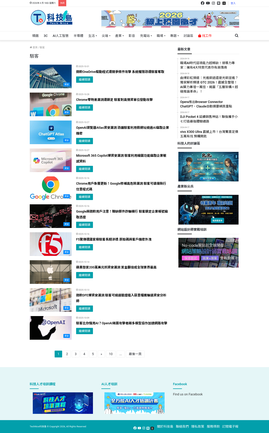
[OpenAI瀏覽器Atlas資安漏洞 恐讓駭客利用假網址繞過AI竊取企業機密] (51, 132)
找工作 (205, 36)
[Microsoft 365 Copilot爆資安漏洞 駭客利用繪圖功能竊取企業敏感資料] (51, 160)
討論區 (188, 36)
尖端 (105, 36)
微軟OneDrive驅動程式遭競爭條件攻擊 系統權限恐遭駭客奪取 (120, 72)
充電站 (145, 36)
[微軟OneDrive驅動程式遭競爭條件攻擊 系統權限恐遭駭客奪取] (51, 76)
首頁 (34, 47)
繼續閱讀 (84, 79)
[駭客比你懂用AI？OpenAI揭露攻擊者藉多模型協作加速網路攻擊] (51, 328)
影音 (132, 36)
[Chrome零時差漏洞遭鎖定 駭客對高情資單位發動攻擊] (51, 104)
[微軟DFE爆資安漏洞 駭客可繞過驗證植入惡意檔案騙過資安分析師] (51, 300)
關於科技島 (165, 426)
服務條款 (213, 426)
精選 (35, 36)
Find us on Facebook (188, 394)
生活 (91, 36)
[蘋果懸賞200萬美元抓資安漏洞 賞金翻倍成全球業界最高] (51, 272)
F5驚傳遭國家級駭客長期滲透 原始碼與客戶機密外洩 (114, 239)
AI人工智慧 (61, 36)
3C (46, 36)
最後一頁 (135, 354)
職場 (160, 36)
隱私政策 (197, 426)
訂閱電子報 (230, 426)
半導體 (78, 36)
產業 (118, 36)
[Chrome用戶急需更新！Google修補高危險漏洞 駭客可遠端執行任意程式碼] (51, 188)
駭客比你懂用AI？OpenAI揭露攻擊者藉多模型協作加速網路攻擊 (121, 323)
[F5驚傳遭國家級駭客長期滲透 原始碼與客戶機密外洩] (51, 244)
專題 (173, 36)
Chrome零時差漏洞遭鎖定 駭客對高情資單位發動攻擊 (114, 100)
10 (110, 354)
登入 (233, 3)
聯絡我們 (182, 426)
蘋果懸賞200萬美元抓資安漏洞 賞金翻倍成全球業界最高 (116, 267)
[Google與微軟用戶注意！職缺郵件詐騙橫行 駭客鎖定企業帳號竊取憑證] (51, 216)
